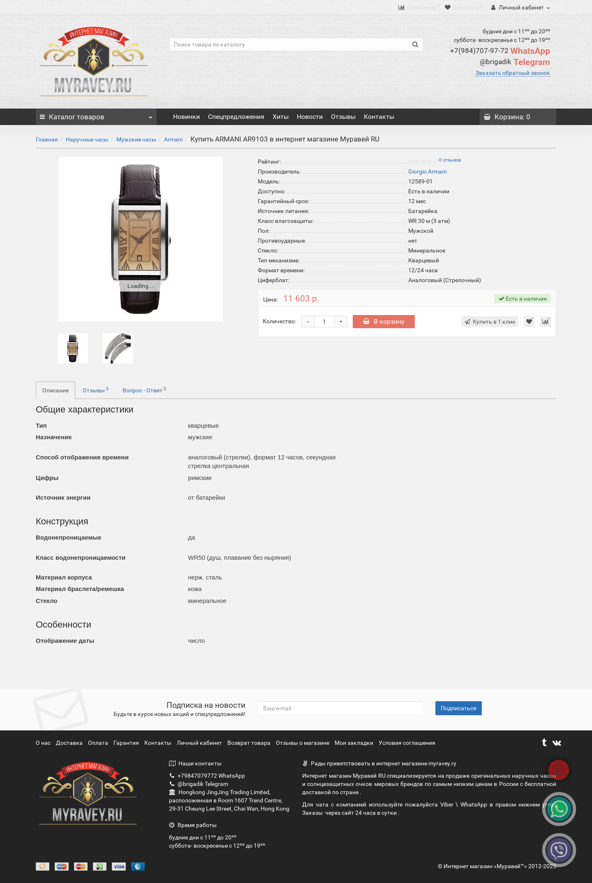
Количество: (279, 321)
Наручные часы (87, 139)
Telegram (515, 62)
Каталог (96, 115)
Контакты (379, 117)
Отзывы (343, 117)
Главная (47, 139)
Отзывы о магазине (303, 742)
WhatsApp (500, 51)
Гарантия (126, 742)
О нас (44, 742)
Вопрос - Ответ (144, 390)
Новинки (186, 117)
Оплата (98, 742)
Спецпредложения (236, 117)
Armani (173, 139)
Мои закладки (354, 742)
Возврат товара (249, 742)
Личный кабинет (200, 742)
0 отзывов (450, 160)
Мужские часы (136, 139)
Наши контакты (195, 763)
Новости (310, 117)
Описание (55, 390)
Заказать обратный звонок (513, 73)
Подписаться (458, 708)
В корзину (384, 321)
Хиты (281, 117)
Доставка (70, 742)
